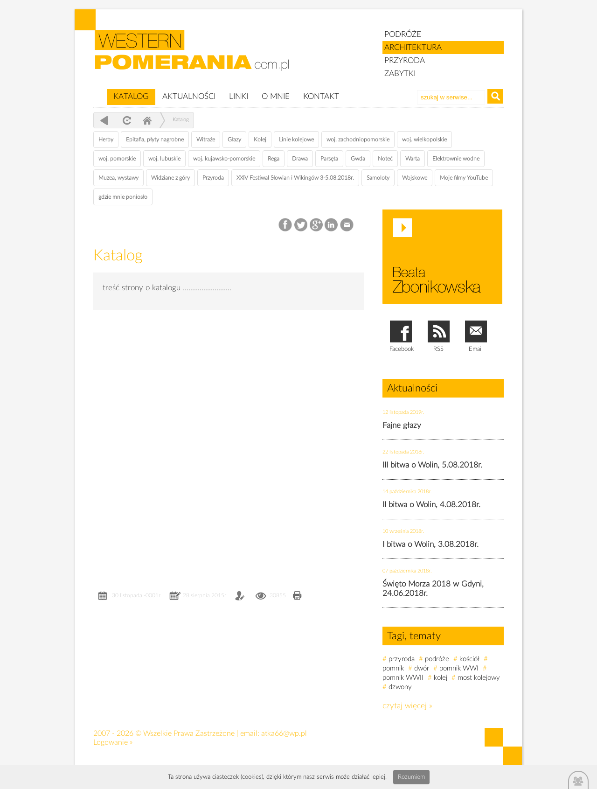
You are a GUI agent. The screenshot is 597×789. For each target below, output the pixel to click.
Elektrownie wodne (455, 158)
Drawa (300, 158)
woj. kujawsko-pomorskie (224, 158)
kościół (469, 659)
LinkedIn (332, 225)
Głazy (234, 139)
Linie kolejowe (296, 139)
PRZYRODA (404, 60)
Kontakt (321, 96)
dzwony (400, 687)
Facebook (286, 225)
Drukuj (297, 596)
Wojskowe (414, 178)
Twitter (301, 225)
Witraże (205, 139)
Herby (105, 139)
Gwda (358, 158)
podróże (437, 659)
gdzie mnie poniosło (122, 197)
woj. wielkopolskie (424, 139)
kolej (440, 677)
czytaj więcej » (407, 706)
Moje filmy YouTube (464, 178)
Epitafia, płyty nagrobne (155, 139)
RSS (438, 349)
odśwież (125, 120)
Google (316, 225)
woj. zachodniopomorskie (357, 139)
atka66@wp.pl (284, 733)
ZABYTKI (400, 73)
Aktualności (188, 96)
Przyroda (213, 178)
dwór (421, 668)
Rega (273, 158)
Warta (412, 158)
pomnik (393, 668)
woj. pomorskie (117, 158)
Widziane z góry (170, 178)
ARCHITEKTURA (413, 47)
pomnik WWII (402, 677)
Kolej (260, 139)
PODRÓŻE (402, 34)
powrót (104, 120)
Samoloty (378, 178)
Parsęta (329, 158)
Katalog (131, 96)
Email (347, 225)
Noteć (385, 158)
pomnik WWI (459, 668)
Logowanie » (112, 742)
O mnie (276, 96)
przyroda (402, 659)
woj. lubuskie (164, 158)
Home (147, 120)
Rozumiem (411, 777)
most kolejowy (479, 677)
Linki (238, 96)
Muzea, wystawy (118, 178)
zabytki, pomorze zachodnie (197, 57)
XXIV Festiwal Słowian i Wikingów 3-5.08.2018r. (295, 178)
